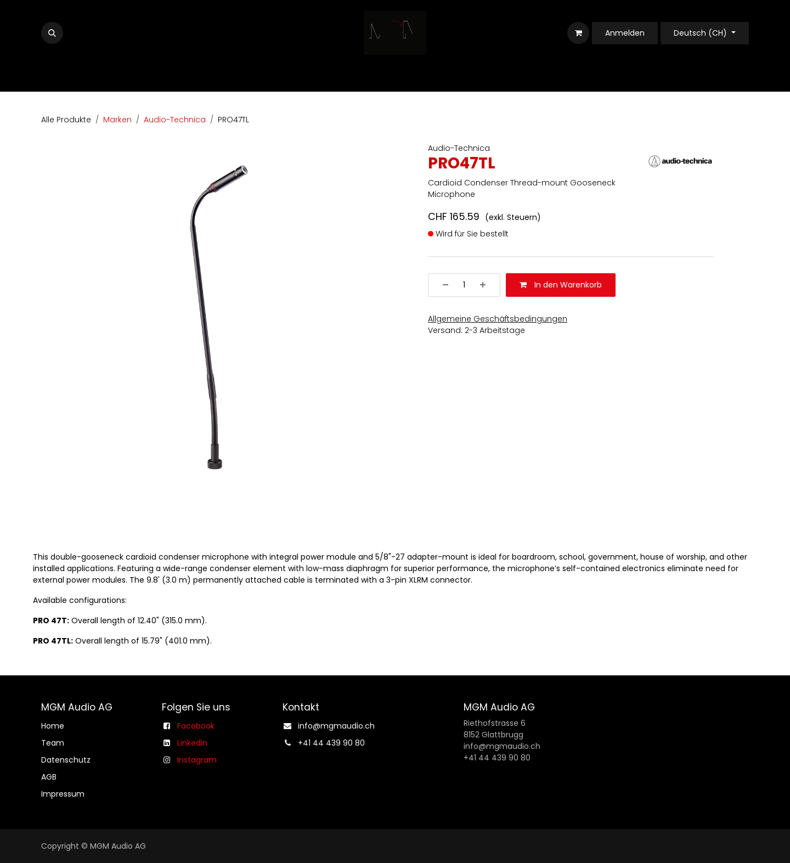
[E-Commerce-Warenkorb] (578, 33)
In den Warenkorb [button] (561, 284)
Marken (117, 119)
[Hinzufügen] (486, 285)
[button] (52, 33)
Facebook (196, 725)
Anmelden (625, 32)
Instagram (197, 759)
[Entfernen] (441, 285)
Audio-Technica (175, 119)
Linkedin (192, 742)
